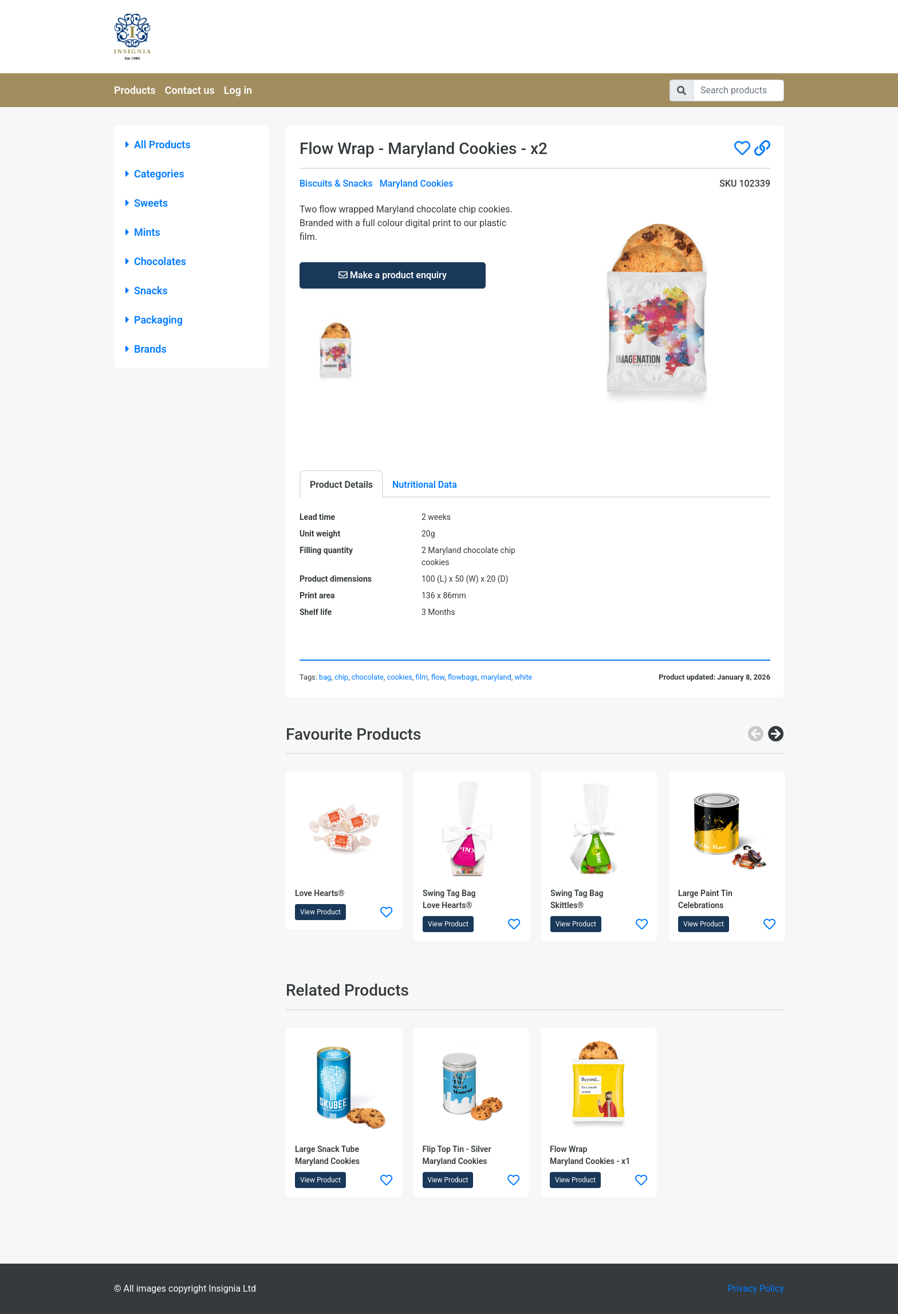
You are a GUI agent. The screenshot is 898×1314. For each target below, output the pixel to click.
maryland (496, 677)
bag (325, 677)
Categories (154, 174)
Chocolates (155, 261)
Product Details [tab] (341, 484)
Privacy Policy (756, 1288)
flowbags (463, 677)
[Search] (738, 90)
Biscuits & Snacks (336, 183)
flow (437, 677)
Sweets (146, 203)
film (422, 677)
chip (341, 677)
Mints (142, 232)
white (523, 677)
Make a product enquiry (392, 275)
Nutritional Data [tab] (424, 484)
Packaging (154, 320)
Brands (146, 349)
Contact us (190, 90)
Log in (238, 90)
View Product (320, 912)
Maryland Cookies (417, 183)
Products (135, 90)
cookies (399, 677)
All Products (158, 145)
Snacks (146, 291)
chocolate (368, 677)
